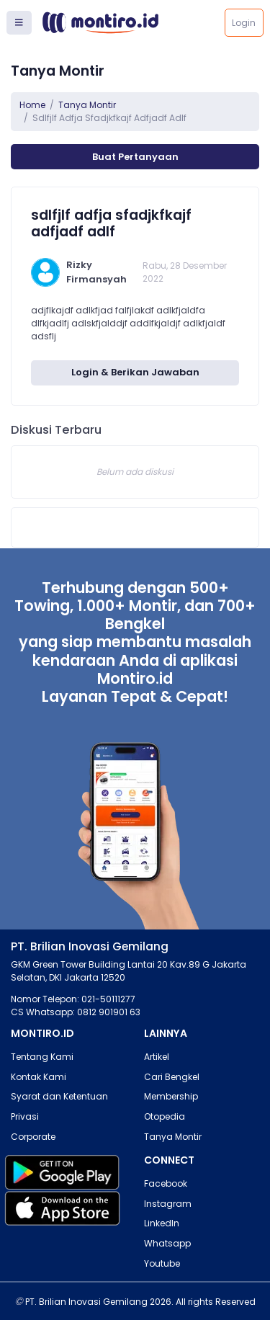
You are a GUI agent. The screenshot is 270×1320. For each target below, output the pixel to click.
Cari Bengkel (171, 1077)
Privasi (25, 1116)
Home (32, 105)
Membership (171, 1096)
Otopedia (164, 1116)
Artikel (156, 1057)
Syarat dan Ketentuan (59, 1096)
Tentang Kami (42, 1057)
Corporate (33, 1137)
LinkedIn (161, 1223)
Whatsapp (167, 1243)
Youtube (162, 1263)
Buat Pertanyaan (135, 157)
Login (244, 23)
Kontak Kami (38, 1077)
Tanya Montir (87, 105)
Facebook (165, 1183)
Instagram (168, 1204)
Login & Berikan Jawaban (135, 372)
